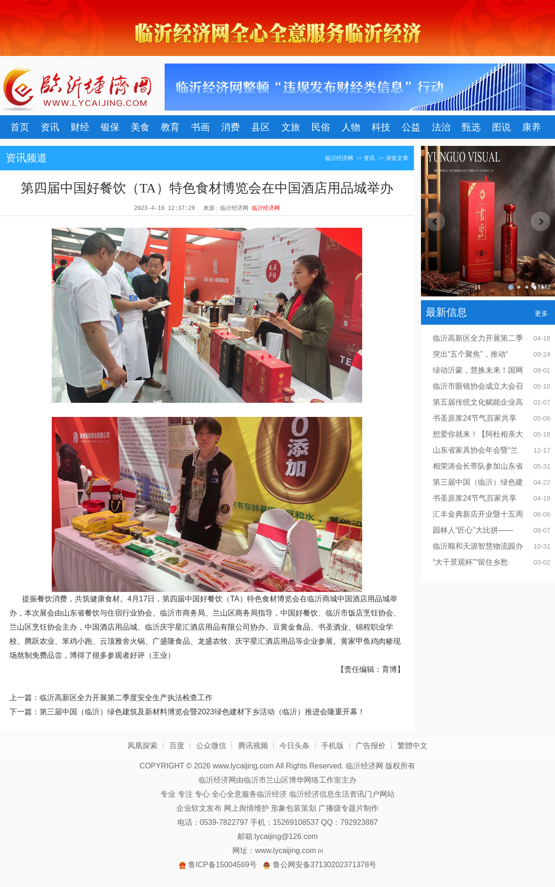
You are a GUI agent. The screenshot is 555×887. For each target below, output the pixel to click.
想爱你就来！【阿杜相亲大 (478, 434)
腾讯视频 (253, 746)
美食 (140, 127)
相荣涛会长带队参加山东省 (478, 466)
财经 (80, 127)
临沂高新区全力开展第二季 (478, 338)
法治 (441, 127)
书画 (200, 127)
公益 (411, 127)
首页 (19, 127)
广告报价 (371, 746)
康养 (531, 127)
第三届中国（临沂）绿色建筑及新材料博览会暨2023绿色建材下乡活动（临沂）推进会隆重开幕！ (202, 712)
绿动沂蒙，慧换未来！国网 (478, 370)
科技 (381, 127)
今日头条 (294, 746)
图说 (501, 127)
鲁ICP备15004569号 (222, 865)
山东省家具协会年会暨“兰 (475, 450)
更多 (541, 313)
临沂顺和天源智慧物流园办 (478, 546)
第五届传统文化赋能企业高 (478, 402)
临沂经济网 (339, 158)
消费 (230, 127)
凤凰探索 (142, 746)
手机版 (332, 746)
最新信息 (446, 312)
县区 (260, 127)
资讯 (49, 127)
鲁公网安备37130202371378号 (325, 865)
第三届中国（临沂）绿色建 (478, 482)
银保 (110, 127)
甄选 (471, 127)
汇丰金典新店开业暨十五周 (478, 514)
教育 (170, 127)
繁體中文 (412, 746)
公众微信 (211, 746)
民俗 (320, 127)
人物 (350, 127)
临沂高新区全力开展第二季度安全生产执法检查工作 (126, 698)
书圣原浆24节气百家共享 (474, 418)
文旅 (290, 127)
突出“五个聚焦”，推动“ (470, 354)
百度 (176, 746)
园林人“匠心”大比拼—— (473, 530)
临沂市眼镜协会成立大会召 (478, 386)
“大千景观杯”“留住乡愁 (470, 562)
